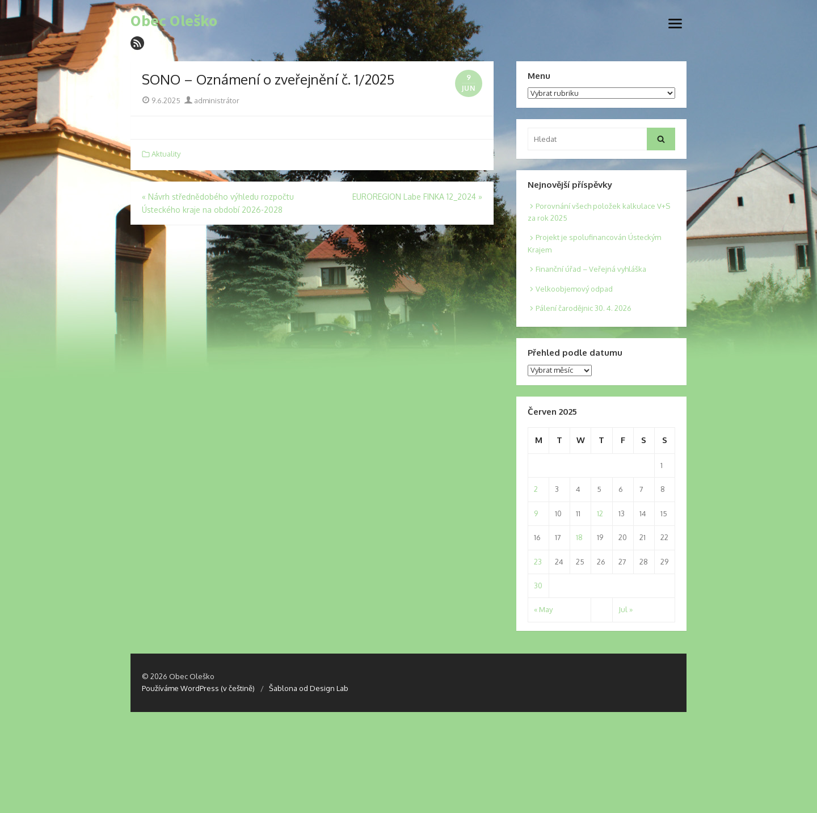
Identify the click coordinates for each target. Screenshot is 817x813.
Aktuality (165, 153)
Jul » (625, 609)
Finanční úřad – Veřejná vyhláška (591, 268)
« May (543, 609)
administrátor (211, 100)
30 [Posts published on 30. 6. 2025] (538, 585)
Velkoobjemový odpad (574, 288)
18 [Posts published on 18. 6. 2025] (579, 537)
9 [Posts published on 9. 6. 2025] (536, 513)
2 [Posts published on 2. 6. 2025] (536, 489)
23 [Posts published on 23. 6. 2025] (538, 561)
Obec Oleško (173, 21)
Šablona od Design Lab (308, 688)
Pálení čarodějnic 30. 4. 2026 (583, 308)
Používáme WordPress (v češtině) (198, 688)
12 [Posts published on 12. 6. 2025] (600, 513)
